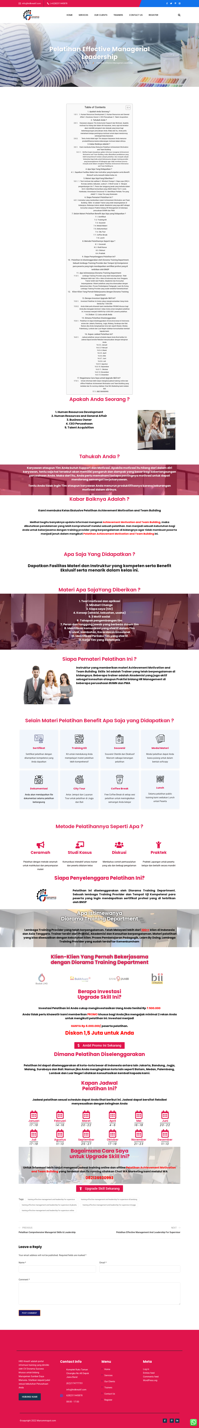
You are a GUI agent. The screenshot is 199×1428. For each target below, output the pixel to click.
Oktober (105, 369)
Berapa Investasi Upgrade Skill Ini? (100, 298)
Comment (24, 1279)
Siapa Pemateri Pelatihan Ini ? (100, 197)
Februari (104, 348)
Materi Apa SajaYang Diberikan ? (99, 178)
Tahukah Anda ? (100, 120)
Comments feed (151, 1376)
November (105, 372)
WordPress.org (150, 1380)
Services (83, 15)
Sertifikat (102, 217)
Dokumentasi (102, 229)
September (105, 367)
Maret (104, 350)
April (104, 353)
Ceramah (102, 244)
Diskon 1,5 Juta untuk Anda (100, 314)
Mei (104, 356)
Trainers (118, 15)
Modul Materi (102, 226)
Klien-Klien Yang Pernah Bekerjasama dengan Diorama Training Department (100, 293)
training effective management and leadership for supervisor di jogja (109, 1205)
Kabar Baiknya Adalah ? (99, 144)
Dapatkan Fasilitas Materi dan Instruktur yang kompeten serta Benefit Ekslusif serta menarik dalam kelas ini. (102, 173)
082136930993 (102, 391)
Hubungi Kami (29, 1397)
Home (70, 15)
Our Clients (100, 15)
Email (103, 1262)
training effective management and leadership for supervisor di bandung (109, 1199)
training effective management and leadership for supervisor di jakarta (49, 1205)
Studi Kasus (102, 247)
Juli (104, 361)
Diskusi (102, 250)
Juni (104, 358)
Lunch (102, 238)
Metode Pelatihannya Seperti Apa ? (99, 241)
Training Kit (102, 220)
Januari (104, 345)
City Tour (102, 232)
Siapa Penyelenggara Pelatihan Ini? (100, 256)
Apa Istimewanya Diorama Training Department (100, 273)
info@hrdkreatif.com (31, 3)
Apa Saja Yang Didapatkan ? (99, 169)
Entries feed (149, 1373)
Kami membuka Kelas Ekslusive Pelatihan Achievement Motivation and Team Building (104, 148)
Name (22, 1262)
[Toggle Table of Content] (127, 107)
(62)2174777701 (74, 1383)
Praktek (102, 253)
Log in (146, 1369)
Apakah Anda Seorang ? (99, 111)
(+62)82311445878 (58, 3)
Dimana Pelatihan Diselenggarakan (100, 318)
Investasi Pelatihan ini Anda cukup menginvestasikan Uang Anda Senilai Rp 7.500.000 (104, 302)
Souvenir (102, 223)
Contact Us (136, 15)
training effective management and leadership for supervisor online (48, 1210)
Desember (105, 375)
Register (153, 15)
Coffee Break (102, 235)
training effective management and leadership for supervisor (51, 1199)
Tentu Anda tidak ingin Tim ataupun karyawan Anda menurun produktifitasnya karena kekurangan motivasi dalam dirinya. (104, 140)
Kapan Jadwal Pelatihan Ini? (100, 334)
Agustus (104, 364)
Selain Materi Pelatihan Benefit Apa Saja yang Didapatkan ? (100, 213)
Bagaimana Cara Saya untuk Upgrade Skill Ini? (100, 378)
